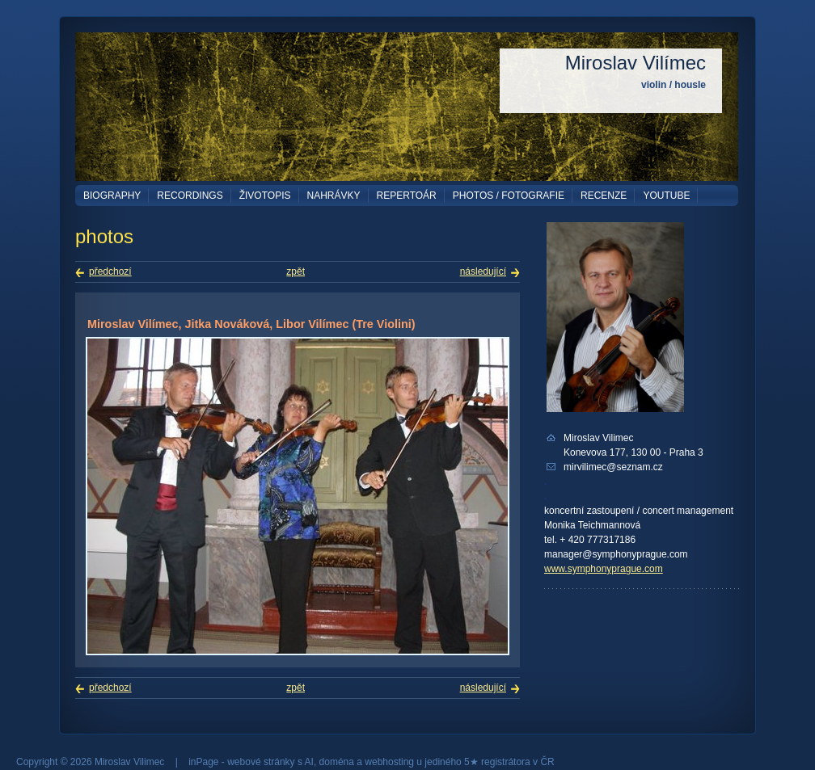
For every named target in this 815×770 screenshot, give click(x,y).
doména (336, 762)
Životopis (265, 195)
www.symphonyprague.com (603, 568)
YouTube (666, 195)
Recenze (604, 195)
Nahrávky (334, 195)
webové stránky (260, 762)
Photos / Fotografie (508, 195)
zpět (295, 271)
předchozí (110, 271)
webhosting (389, 762)
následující (483, 271)
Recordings (189, 195)
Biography (112, 195)
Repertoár (407, 195)
